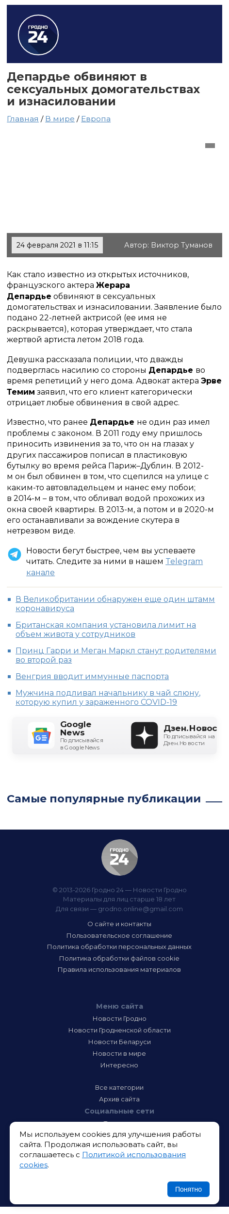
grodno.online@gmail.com (140, 909)
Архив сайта (119, 1099)
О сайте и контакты (119, 924)
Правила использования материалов (119, 969)
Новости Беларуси (119, 1042)
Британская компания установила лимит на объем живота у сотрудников (106, 629)
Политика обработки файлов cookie (119, 958)
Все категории (119, 1087)
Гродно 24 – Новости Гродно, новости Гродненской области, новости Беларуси (38, 35)
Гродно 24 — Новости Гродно (119, 857)
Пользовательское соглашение (119, 935)
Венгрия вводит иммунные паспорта (92, 676)
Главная (23, 118)
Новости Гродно (120, 1018)
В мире (60, 118)
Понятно (188, 1189)
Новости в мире (119, 1053)
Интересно (119, 1065)
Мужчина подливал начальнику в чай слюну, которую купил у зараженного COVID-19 (108, 697)
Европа (96, 118)
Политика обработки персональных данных (119, 946)
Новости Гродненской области (119, 1030)
